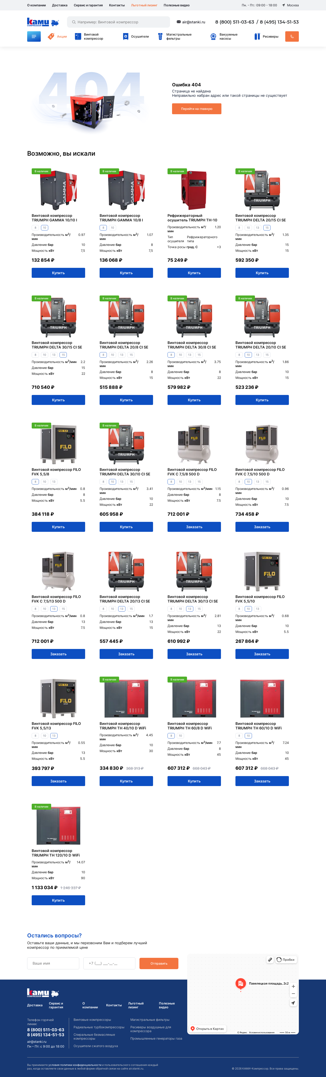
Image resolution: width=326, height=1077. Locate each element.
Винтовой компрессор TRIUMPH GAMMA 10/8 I (121, 217)
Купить (58, 272)
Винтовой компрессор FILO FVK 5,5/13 (56, 725)
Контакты (117, 5)
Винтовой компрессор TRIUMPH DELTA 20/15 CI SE (260, 217)
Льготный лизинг (144, 5)
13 (257, 228)
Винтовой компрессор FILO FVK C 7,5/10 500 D (260, 471)
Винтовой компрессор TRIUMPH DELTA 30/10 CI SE (125, 471)
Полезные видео (177, 5)
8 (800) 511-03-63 (235, 22)
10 (44, 228)
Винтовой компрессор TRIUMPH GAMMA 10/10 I (54, 217)
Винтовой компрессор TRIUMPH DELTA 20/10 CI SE (260, 344)
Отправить (159, 963)
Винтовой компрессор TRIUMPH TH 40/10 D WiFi (123, 725)
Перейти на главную (196, 108)
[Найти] (74, 22)
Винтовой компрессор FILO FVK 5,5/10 (260, 598)
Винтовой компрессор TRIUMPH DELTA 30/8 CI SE (192, 344)
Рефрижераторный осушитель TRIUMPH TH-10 (192, 217)
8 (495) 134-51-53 (279, 22)
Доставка (59, 5)
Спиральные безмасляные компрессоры (94, 1036)
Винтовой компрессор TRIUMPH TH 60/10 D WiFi (258, 725)
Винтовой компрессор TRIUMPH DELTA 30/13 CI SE (193, 598)
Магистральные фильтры (150, 1019)
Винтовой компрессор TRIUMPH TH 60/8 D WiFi (190, 725)
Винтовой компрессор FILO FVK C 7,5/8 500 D (192, 471)
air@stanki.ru (193, 22)
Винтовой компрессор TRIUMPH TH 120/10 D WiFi (56, 852)
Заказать (194, 526)
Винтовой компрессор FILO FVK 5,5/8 (56, 471)
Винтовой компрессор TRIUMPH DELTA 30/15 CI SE (57, 344)
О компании (36, 5)
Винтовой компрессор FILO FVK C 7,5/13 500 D (56, 598)
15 (267, 228)
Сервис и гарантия (88, 5)
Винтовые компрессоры (92, 1019)
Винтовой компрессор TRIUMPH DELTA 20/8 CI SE (124, 344)
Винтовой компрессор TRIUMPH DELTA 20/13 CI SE (125, 598)
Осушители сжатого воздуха (96, 1046)
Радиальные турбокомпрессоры (99, 1027)
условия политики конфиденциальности (74, 1065)
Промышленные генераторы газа (156, 1038)
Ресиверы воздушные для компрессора (150, 1029)
